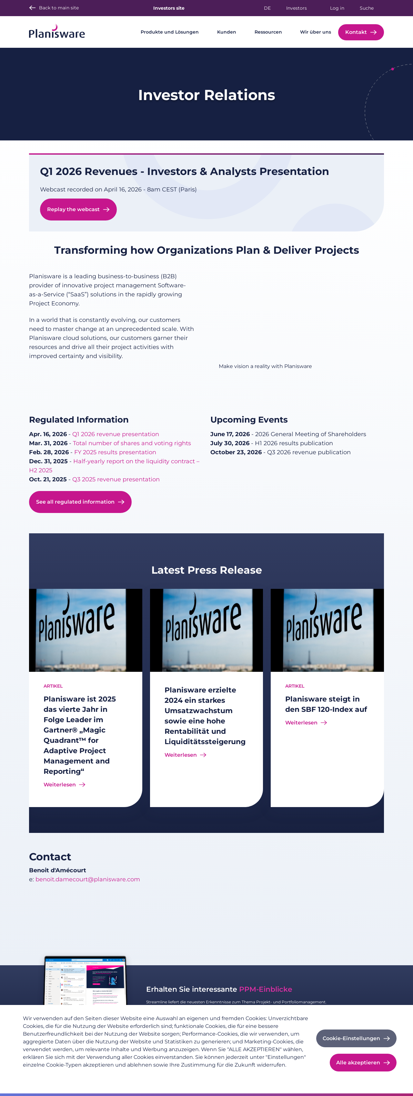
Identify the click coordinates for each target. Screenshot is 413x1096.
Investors (296, 8)
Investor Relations (206, 95)
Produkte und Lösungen (170, 32)
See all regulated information (75, 502)
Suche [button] (367, 8)
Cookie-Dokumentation (137, 1075)
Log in (337, 8)
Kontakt (356, 32)
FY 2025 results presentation (115, 452)
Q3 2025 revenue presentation (116, 479)
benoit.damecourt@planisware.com (87, 879)
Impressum (91, 1075)
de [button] (267, 8)
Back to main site (59, 8)
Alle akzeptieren (358, 1063)
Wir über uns (315, 32)
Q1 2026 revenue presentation (115, 434)
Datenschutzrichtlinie (47, 1075)
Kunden (226, 32)
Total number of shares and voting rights (132, 443)
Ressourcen (268, 32)
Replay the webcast (73, 209)
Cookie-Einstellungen (351, 1038)
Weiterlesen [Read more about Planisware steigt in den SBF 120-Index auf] (301, 723)
